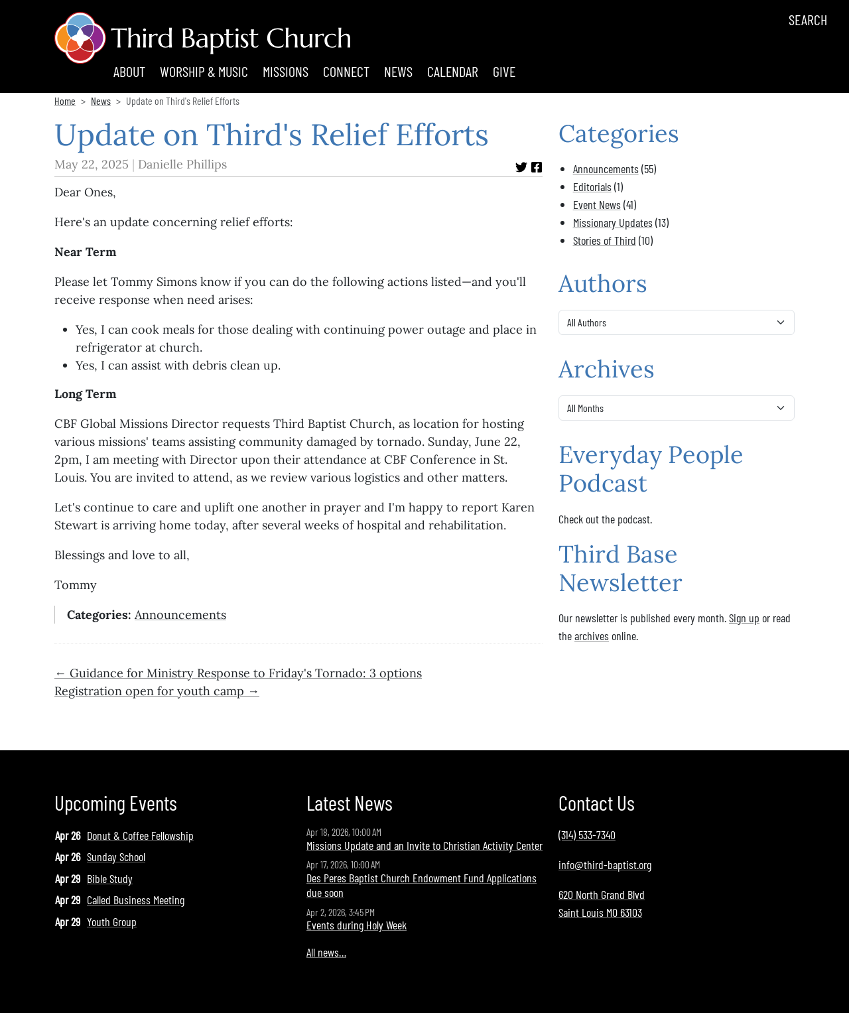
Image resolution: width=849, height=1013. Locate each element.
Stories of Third (604, 240)
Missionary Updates (613, 222)
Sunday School (116, 856)
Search (808, 19)
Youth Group (112, 921)
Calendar (452, 71)
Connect (346, 71)
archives (591, 635)
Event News (597, 204)
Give (504, 71)
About (129, 71)
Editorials (592, 186)
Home (65, 100)
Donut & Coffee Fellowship (140, 835)
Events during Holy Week (356, 924)
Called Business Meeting (135, 899)
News (398, 71)
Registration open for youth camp (149, 691)
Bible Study (110, 878)
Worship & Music (204, 71)
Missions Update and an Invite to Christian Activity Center (424, 845)
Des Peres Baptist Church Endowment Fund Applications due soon (421, 885)
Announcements (180, 614)
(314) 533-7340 (587, 834)
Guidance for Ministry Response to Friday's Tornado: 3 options (246, 673)
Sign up (744, 617)
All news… (326, 952)
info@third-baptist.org (604, 864)
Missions (285, 71)
